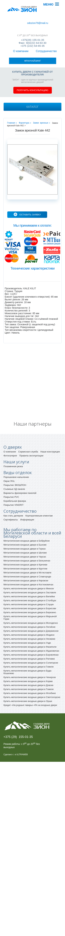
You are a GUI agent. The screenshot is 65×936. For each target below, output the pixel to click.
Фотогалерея (10, 435)
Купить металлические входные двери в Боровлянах (31, 634)
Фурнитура (24, 102)
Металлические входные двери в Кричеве (25, 544)
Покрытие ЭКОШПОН (14, 465)
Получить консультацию (32, 70)
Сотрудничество (33, 20)
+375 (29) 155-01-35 (18, 716)
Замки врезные (40, 102)
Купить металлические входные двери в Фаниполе (30, 626)
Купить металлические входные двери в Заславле (29, 572)
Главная (11, 102)
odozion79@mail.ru (36, 22)
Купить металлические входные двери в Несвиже (29, 618)
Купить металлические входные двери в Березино (29, 592)
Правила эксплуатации (31, 435)
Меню (48, 4)
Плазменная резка (13, 446)
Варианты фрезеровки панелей (19, 472)
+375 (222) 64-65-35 (32, 42)
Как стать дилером (13, 495)
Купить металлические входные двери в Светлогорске (31, 677)
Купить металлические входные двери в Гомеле (28, 646)
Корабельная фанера (14, 480)
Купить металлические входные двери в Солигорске (30, 642)
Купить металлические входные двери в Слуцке (28, 584)
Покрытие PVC (11, 476)
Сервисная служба (28, 431)
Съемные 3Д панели (14, 468)
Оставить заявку (30, 194)
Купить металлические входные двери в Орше (27, 681)
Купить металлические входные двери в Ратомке (29, 638)
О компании (12, 20)
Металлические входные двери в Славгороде (27, 556)
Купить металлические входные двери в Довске (28, 665)
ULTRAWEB (22, 734)
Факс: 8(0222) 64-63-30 (32, 39)
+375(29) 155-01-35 (32, 36)
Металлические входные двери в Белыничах (26, 540)
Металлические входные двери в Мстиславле (27, 552)
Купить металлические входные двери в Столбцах (29, 580)
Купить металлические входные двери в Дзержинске (31, 610)
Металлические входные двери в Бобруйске (26, 520)
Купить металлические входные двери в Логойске (29, 606)
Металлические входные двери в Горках (24, 528)
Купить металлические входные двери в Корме (28, 661)
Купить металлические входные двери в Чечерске (29, 657)
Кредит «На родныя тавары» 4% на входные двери (30, 685)
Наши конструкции (50, 431)
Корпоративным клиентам (39, 495)
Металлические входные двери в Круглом (25, 548)
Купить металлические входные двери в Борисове (29, 588)
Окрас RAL (9, 461)
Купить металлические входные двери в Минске (28, 568)
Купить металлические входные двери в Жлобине (29, 673)
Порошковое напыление (16, 457)
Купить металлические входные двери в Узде (27, 622)
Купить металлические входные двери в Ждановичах (31, 630)
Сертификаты (10, 499)
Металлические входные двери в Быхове (24, 524)
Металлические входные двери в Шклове (25, 532)
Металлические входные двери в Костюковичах (28, 564)
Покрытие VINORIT (13, 484)
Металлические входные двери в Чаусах (24, 536)
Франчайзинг (13, 22)
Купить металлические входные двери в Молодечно (30, 602)
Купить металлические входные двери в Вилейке (29, 576)
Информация (27, 499)
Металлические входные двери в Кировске (25, 560)
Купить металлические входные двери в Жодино (28, 614)
